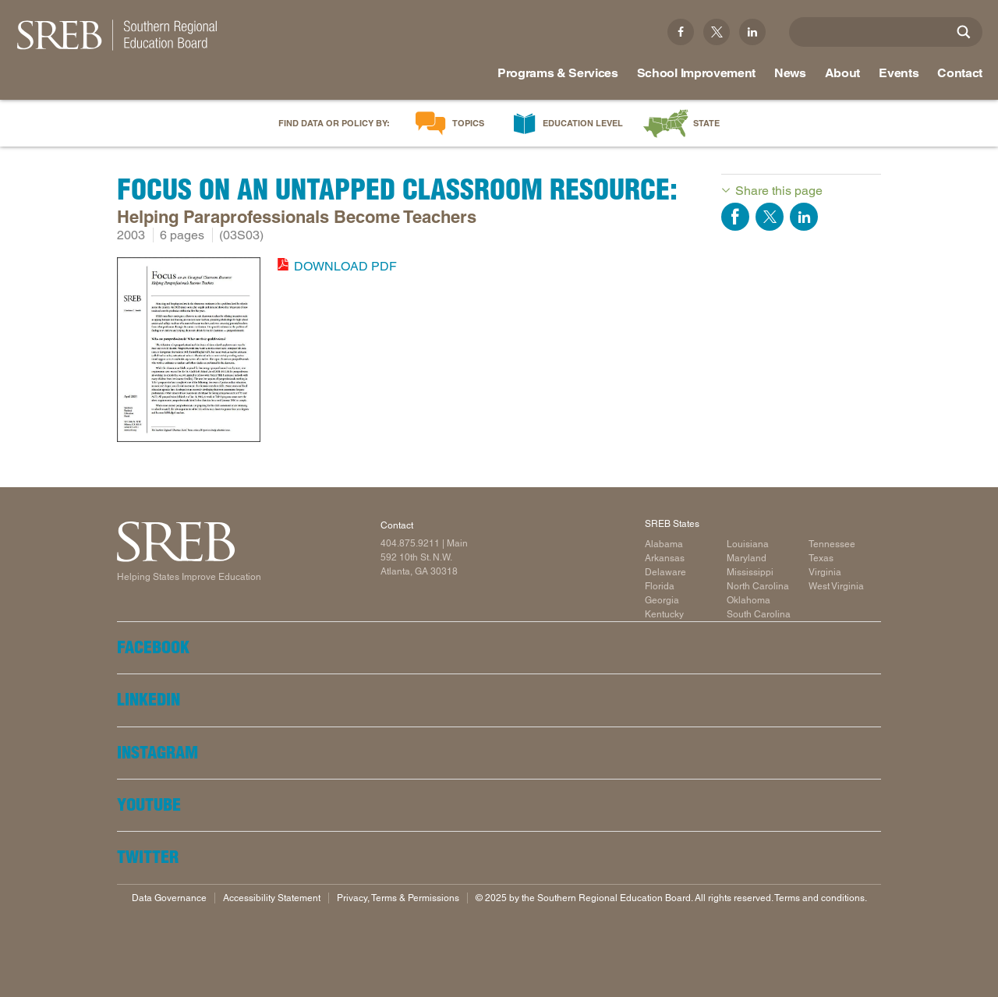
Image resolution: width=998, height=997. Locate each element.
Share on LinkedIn (804, 217)
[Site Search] (963, 32)
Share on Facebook (735, 217)
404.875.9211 (410, 543)
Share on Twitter (770, 217)
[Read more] (188, 352)
